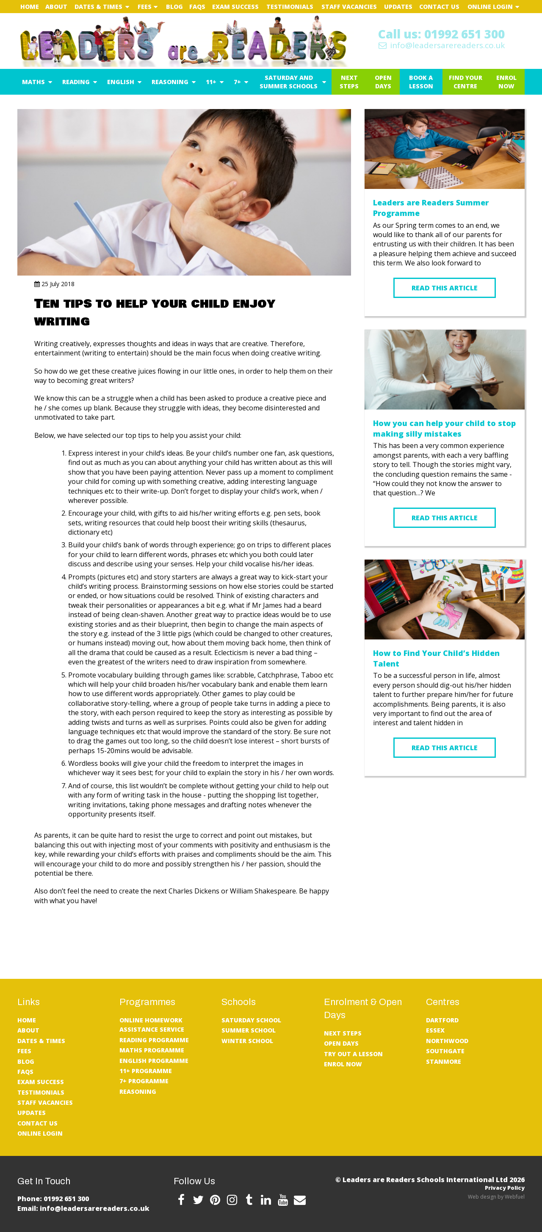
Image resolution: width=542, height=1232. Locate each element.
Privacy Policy (505, 1187)
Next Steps (349, 82)
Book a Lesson (421, 82)
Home (29, 7)
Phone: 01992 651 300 (53, 1198)
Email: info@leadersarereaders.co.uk (83, 1208)
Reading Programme (154, 1040)
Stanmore (443, 1061)
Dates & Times (98, 7)
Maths (33, 82)
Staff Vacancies (349, 7)
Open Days (383, 82)
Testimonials (289, 7)
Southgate (445, 1051)
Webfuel (515, 1196)
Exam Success (235, 7)
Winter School (247, 1041)
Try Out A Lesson (353, 1054)
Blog (174, 7)
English (120, 82)
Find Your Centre (465, 82)
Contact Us (439, 7)
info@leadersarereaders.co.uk (441, 45)
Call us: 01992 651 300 (441, 34)
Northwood (447, 1041)
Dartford (442, 1020)
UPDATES (398, 7)
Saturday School (251, 1020)
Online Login (490, 7)
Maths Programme (151, 1050)
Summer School (248, 1030)
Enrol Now (506, 82)
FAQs (197, 7)
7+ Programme (144, 1081)
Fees (145, 7)
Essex (435, 1030)
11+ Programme (145, 1071)
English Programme (153, 1061)
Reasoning (170, 82)
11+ (211, 82)
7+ (237, 82)
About (56, 7)
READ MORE (445, 801)
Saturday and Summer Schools (289, 82)
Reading (76, 82)
